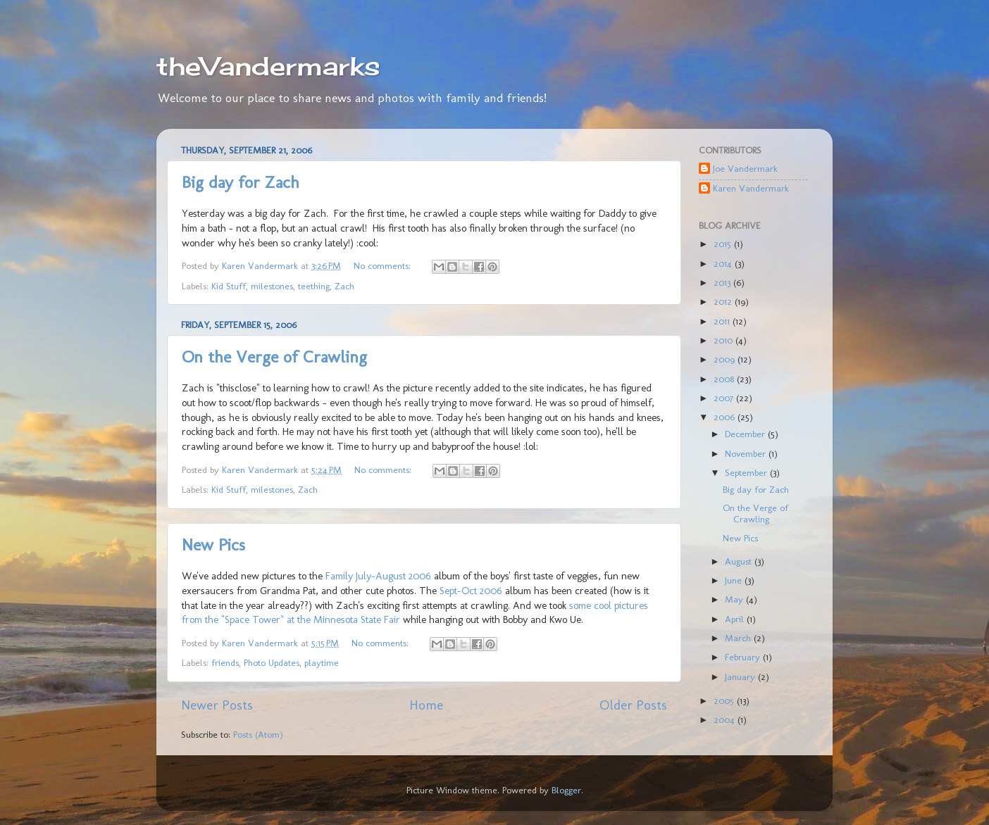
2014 (724, 263)
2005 (725, 700)
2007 (725, 397)
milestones (272, 285)
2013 (723, 282)
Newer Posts (217, 705)
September (747, 472)
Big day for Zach (240, 182)
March (739, 637)
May (735, 599)
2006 (726, 416)
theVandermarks (268, 66)
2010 (724, 340)
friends (225, 662)
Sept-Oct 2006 (471, 590)
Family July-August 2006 (378, 575)
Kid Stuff (228, 285)
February (744, 656)
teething (314, 285)
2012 (724, 301)
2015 (724, 243)
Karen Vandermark (751, 188)
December (746, 433)
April (736, 618)
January (741, 676)
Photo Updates (271, 662)
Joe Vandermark (745, 168)
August (739, 561)
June (735, 580)
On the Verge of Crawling (274, 356)
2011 (723, 321)
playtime (321, 662)
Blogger (566, 789)
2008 (725, 378)
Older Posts (633, 705)
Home (426, 705)
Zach (344, 285)
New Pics (213, 544)
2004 (726, 719)
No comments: (383, 265)
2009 (726, 359)
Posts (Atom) (258, 734)
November (747, 453)
